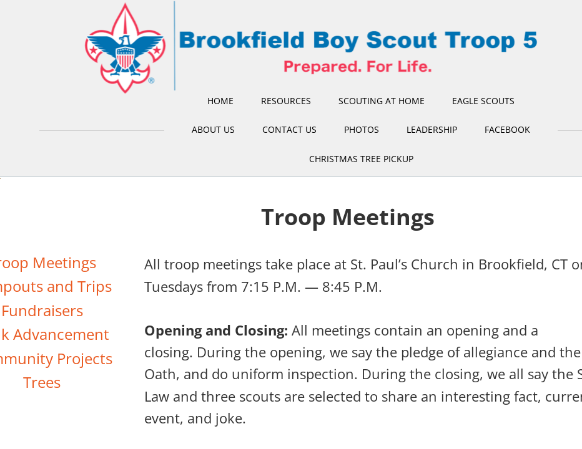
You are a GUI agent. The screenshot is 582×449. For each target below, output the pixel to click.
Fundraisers (42, 310)
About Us (213, 129)
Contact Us (289, 129)
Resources (286, 101)
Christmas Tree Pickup (361, 159)
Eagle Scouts (483, 101)
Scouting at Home (381, 101)
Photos (361, 129)
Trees (42, 382)
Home (220, 101)
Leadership (432, 129)
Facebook (507, 129)
